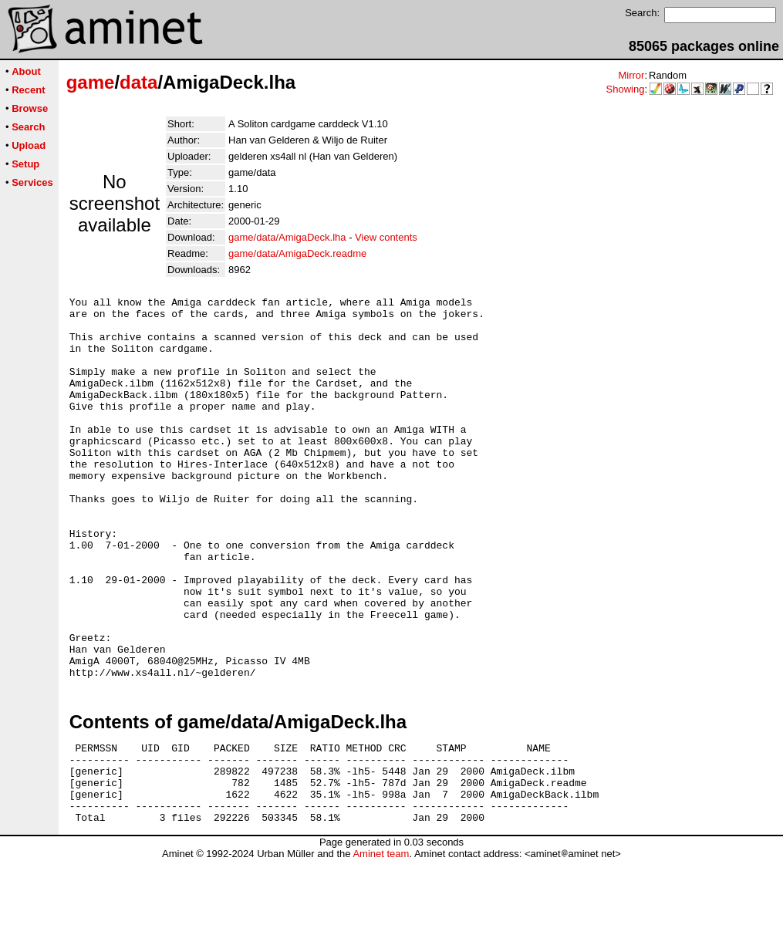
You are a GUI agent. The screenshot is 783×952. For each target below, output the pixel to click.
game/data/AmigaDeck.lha (287, 237)
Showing (625, 89)
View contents (386, 237)
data (138, 82)
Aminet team (381, 946)
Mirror (631, 75)
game (90, 82)
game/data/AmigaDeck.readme (297, 253)
